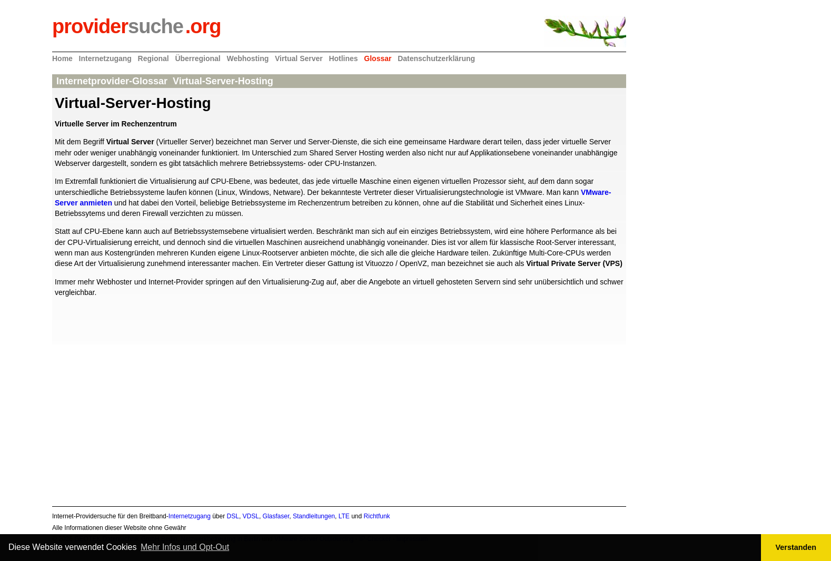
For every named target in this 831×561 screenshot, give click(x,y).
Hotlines (343, 58)
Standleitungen (314, 516)
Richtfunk (377, 516)
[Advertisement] (339, 418)
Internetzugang (105, 58)
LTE (344, 516)
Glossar (377, 58)
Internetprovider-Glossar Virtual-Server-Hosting (166, 81)
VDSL (251, 516)
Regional (153, 58)
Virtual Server (299, 58)
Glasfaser (276, 516)
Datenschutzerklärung (436, 58)
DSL (233, 516)
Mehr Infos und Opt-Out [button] (185, 547)
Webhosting (247, 58)
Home (62, 58)
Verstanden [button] (796, 547)
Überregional (197, 58)
